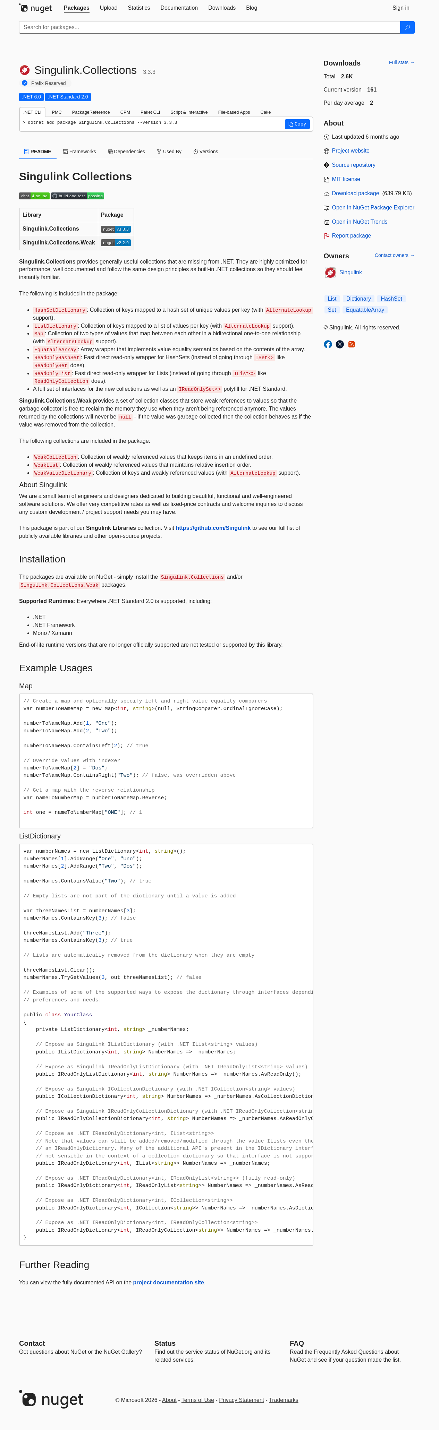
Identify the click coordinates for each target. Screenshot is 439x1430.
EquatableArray (365, 310)
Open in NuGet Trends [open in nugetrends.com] (360, 222)
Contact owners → (395, 255)
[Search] (407, 27)
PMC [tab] (56, 112)
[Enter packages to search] (209, 27)
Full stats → (402, 62)
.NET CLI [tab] (32, 112)
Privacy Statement (241, 1400)
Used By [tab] (169, 151)
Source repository (353, 165)
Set (332, 310)
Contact (32, 1343)
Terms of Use (197, 1400)
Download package (355, 193)
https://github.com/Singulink (213, 528)
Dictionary (358, 299)
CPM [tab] (125, 112)
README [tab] (37, 151)
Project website (351, 151)
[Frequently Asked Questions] (297, 1343)
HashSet (391, 299)
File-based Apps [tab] (234, 112)
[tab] (77, 8)
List (332, 299)
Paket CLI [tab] (150, 112)
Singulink (350, 272)
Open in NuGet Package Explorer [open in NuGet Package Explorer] (373, 207)
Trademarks (283, 1400)
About (169, 1400)
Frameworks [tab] (79, 151)
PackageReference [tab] (91, 112)
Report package (351, 236)
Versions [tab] (205, 151)
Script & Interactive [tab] (189, 112)
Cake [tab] (265, 112)
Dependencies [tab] (126, 151)
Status (165, 1343)
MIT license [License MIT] (346, 179)
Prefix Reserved (48, 83)
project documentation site (168, 1282)
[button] (297, 124)
